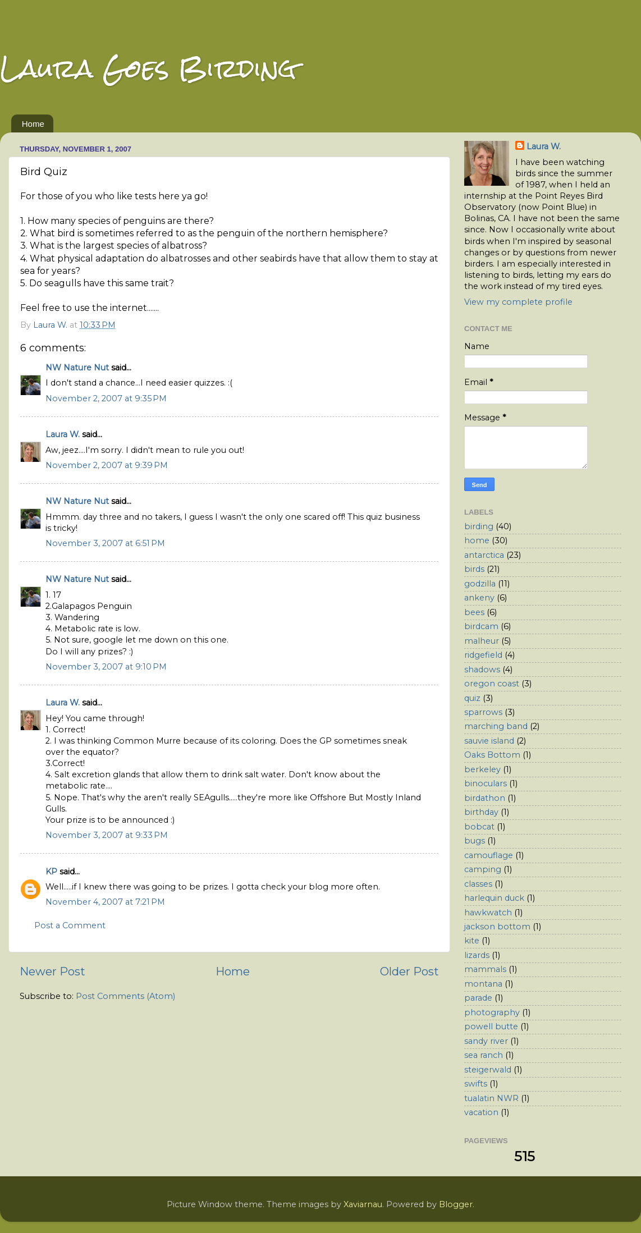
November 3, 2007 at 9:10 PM (106, 667)
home (476, 540)
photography (492, 1012)
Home (33, 124)
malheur (481, 641)
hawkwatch (488, 912)
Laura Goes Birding (148, 68)
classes (478, 884)
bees (474, 612)
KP (51, 872)
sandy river (486, 1041)
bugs (474, 841)
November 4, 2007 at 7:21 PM (105, 902)
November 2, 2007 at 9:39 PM (106, 465)
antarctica (484, 555)
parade (478, 998)
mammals (485, 969)
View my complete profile (518, 302)
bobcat (479, 827)
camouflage (488, 855)
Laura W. (62, 434)
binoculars (485, 783)
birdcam (481, 626)
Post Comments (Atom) (125, 996)
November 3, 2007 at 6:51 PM (105, 543)
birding (478, 526)
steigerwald (487, 1070)
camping (482, 869)
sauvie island (489, 741)
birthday (481, 812)
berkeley (482, 769)
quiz (472, 698)
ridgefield (483, 655)
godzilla (480, 584)
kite (471, 941)
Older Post (409, 971)
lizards (476, 955)
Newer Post (52, 971)
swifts (475, 1084)
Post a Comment (70, 925)
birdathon (484, 798)
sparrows (483, 712)
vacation (481, 1112)
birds (474, 569)
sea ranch (483, 1055)
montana (483, 984)
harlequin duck (494, 898)
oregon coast (491, 684)
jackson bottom (497, 927)
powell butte (491, 1026)
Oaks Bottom (492, 755)
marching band (496, 726)
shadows (482, 669)
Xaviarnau (363, 1204)
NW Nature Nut (77, 368)
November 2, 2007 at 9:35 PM (106, 398)
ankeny (479, 598)
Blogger (456, 1204)
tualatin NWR (491, 1098)
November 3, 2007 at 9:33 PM (106, 835)
